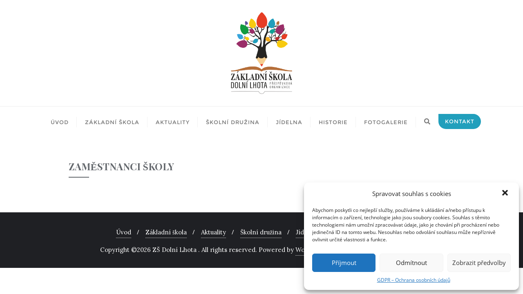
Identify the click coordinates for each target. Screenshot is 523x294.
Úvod (123, 232)
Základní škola (166, 232)
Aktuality (213, 232)
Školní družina (261, 232)
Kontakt (459, 121)
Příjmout (344, 262)
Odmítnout (411, 262)
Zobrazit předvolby (479, 262)
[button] (506, 193)
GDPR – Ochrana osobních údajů (413, 279)
